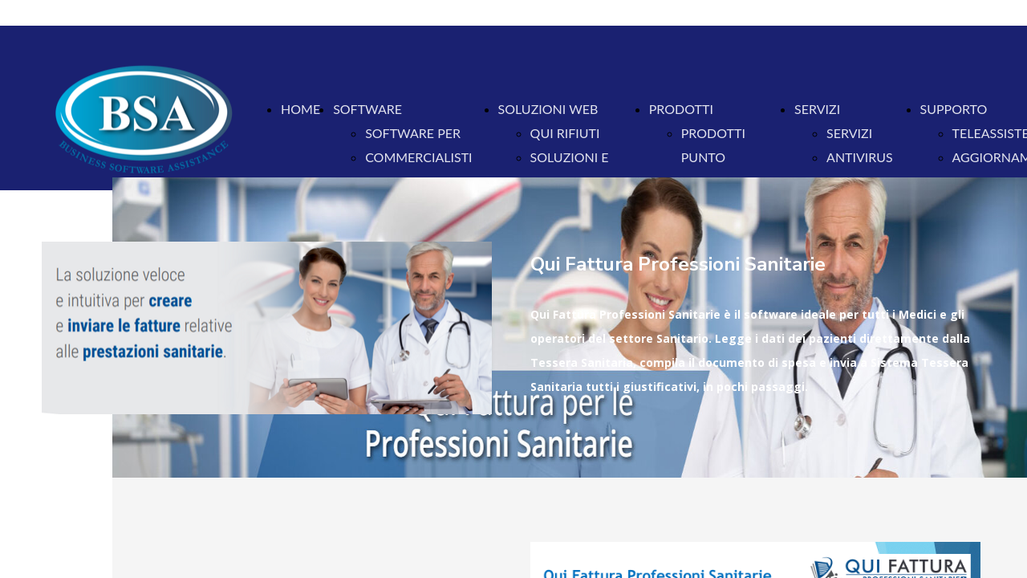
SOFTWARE (367, 108)
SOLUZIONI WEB (548, 108)
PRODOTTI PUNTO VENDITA (713, 157)
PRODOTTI (681, 108)
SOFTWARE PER (413, 132)
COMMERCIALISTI (418, 157)
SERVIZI (817, 108)
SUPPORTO (954, 108)
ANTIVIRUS (859, 157)
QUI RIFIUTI (565, 132)
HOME (300, 108)
